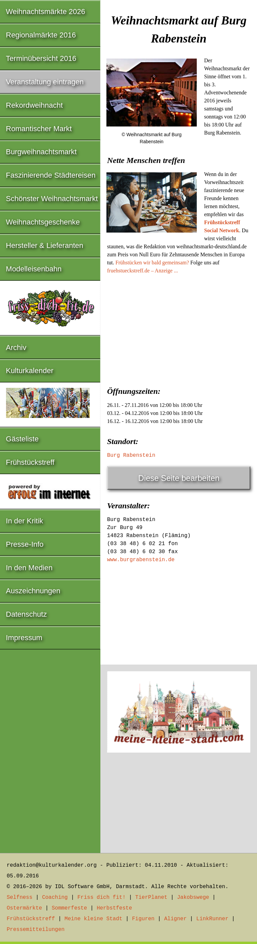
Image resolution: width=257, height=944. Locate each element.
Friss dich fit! (101, 897)
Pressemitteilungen (36, 930)
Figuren (143, 919)
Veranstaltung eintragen (45, 82)
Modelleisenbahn (34, 269)
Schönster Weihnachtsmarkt (52, 198)
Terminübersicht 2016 (41, 58)
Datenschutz (26, 614)
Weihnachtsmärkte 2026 (45, 11)
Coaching (55, 897)
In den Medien (29, 568)
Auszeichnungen (33, 591)
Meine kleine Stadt (93, 919)
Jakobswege (193, 897)
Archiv (16, 347)
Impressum (24, 637)
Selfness (19, 897)
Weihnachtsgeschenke (43, 222)
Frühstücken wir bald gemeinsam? (152, 262)
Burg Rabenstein (131, 455)
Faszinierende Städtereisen (51, 175)
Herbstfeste (114, 908)
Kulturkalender (30, 370)
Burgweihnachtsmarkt (41, 152)
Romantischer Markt (39, 128)
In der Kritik (24, 521)
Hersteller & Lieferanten (44, 245)
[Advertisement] (178, 328)
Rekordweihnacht (34, 105)
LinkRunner (212, 919)
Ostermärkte (24, 908)
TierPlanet (151, 897)
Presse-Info (25, 544)
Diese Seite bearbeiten (179, 478)
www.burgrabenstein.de (141, 560)
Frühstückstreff (30, 462)
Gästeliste (22, 439)
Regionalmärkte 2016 (41, 35)
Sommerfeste (69, 908)
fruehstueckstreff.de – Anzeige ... (142, 270)
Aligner (175, 919)
